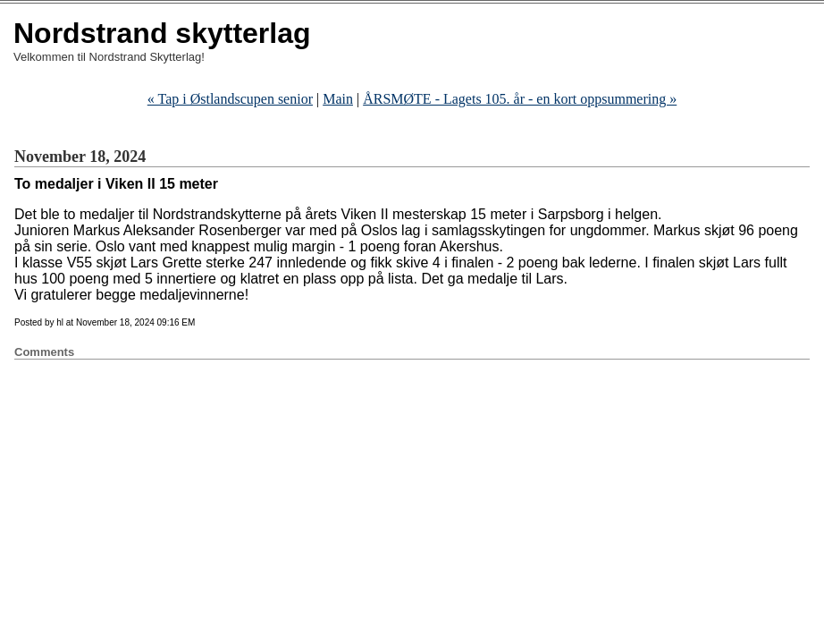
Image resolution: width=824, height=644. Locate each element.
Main (338, 98)
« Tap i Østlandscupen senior (230, 98)
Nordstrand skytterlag (162, 33)
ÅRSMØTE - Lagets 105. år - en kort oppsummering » (520, 98)
